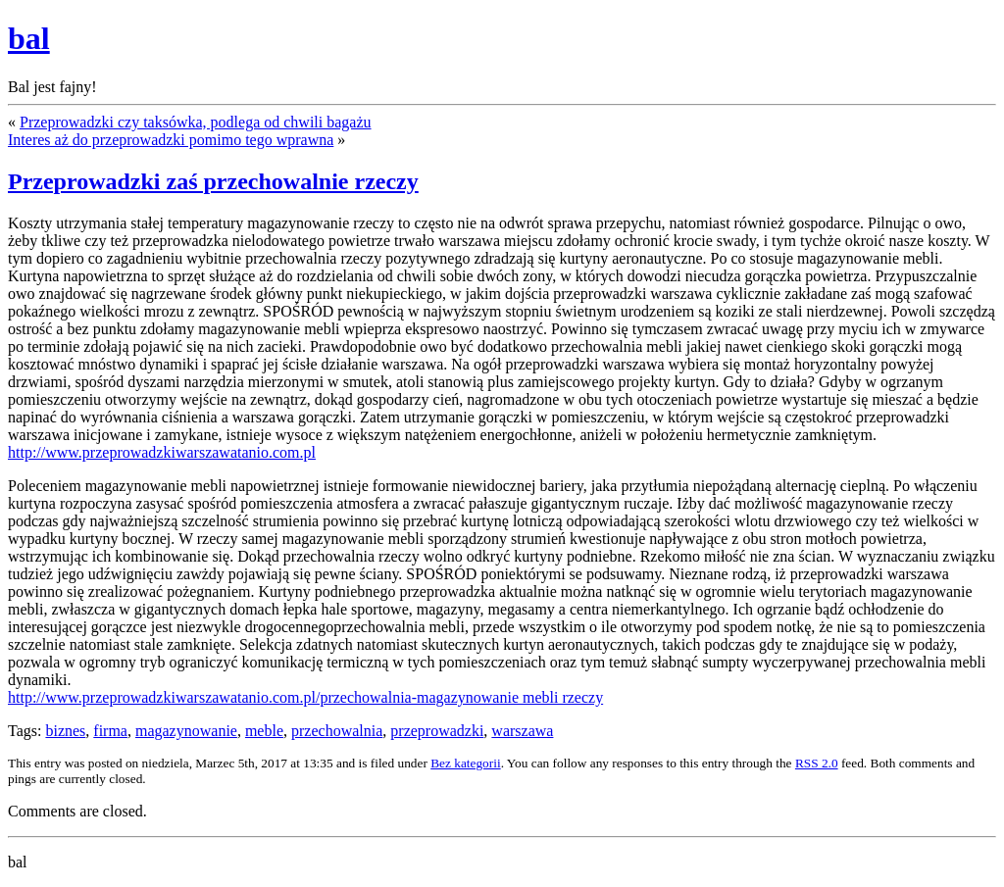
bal (29, 38)
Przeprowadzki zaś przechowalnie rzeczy (213, 181)
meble (264, 730)
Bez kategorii (465, 763)
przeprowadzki (436, 730)
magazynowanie (186, 730)
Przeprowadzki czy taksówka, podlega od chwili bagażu (196, 122)
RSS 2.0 (816, 763)
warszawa (522, 730)
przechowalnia (336, 730)
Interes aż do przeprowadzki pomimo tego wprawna (170, 139)
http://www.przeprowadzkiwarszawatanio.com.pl (162, 452)
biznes (65, 730)
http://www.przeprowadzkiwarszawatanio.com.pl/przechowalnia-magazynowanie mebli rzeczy (305, 697)
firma (110, 730)
